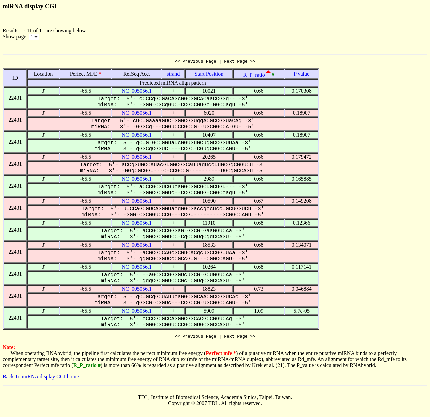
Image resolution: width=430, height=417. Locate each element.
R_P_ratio (254, 76)
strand (173, 75)
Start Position (209, 75)
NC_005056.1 (137, 92)
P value (301, 75)
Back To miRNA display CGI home (41, 378)
